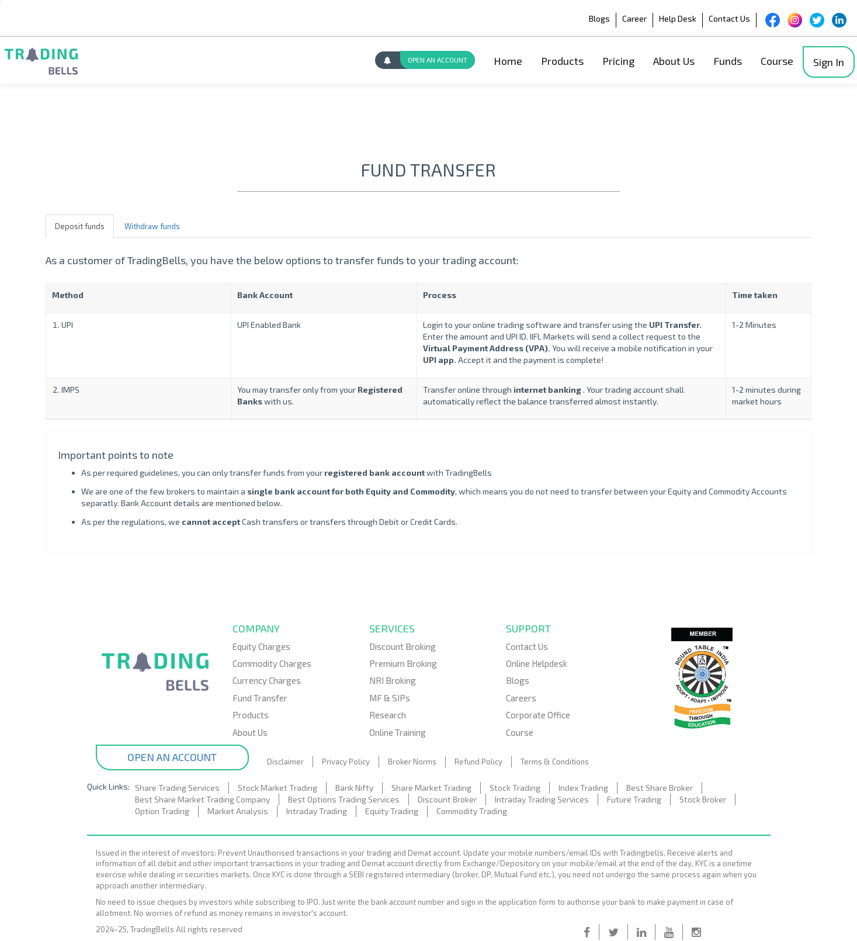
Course (777, 60)
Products (562, 60)
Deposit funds (80, 226)
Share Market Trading (431, 788)
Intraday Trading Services (542, 799)
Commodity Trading (471, 811)
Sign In (828, 62)
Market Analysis (237, 811)
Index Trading (583, 788)
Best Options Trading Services (344, 799)
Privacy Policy (346, 761)
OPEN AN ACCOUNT (437, 60)
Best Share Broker (659, 788)
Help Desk (677, 18)
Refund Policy (478, 761)
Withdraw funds (152, 226)
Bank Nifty (354, 788)
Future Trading (634, 799)
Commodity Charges (272, 663)
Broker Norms (412, 761)
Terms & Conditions (555, 761)
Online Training (397, 732)
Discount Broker (447, 799)
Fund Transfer (260, 698)
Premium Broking (403, 663)
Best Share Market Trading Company (202, 799)
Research (387, 715)
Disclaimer (285, 761)
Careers (521, 698)
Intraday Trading (316, 811)
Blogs (599, 18)
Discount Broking (402, 646)
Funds (727, 60)
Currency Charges (267, 680)
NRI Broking (392, 680)
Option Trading (162, 811)
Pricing (618, 60)
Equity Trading (391, 811)
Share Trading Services (177, 788)
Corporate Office (538, 715)
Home (508, 60)
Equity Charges (261, 646)
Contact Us (729, 18)
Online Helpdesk (536, 663)
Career (634, 18)
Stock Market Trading (277, 788)
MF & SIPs (389, 698)
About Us (674, 60)
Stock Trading (515, 788)
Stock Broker (702, 799)
